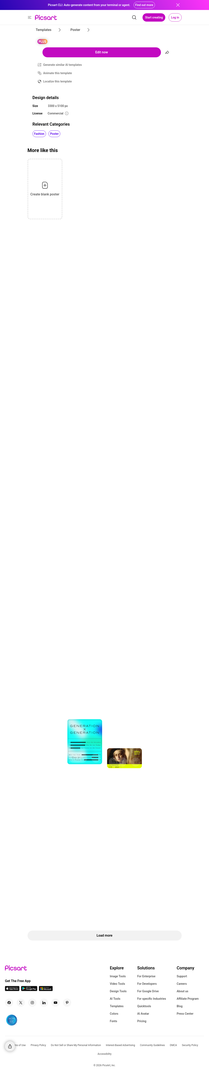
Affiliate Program (188, 998)
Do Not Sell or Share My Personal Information (76, 1045)
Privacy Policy (38, 1045)
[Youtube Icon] (55, 1002)
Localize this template (57, 81)
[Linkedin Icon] (44, 1002)
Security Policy (190, 1045)
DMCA (173, 1045)
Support (182, 976)
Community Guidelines (152, 1045)
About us (182, 991)
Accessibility (104, 1053)
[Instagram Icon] (32, 1002)
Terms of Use (18, 1045)
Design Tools (118, 991)
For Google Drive (148, 991)
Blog (179, 1006)
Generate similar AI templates (62, 64)
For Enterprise (146, 976)
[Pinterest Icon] (67, 1002)
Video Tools (117, 983)
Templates (116, 1006)
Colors (114, 1013)
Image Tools (118, 976)
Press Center (185, 1013)
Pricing (141, 1021)
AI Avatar (143, 1013)
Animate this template (57, 73)
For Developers (147, 983)
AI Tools (115, 998)
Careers (182, 983)
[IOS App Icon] (12, 990)
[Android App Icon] (29, 990)
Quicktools (144, 1006)
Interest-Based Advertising (120, 1045)
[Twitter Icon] (21, 1002)
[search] (134, 17)
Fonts (113, 1021)
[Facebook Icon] (9, 1002)
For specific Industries (151, 998)
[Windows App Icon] (46, 990)
